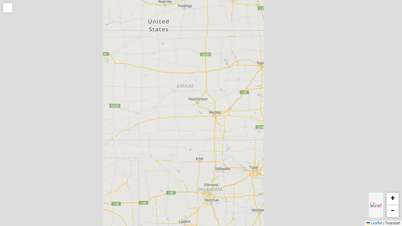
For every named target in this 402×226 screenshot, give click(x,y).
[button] (8, 8)
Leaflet (374, 223)
